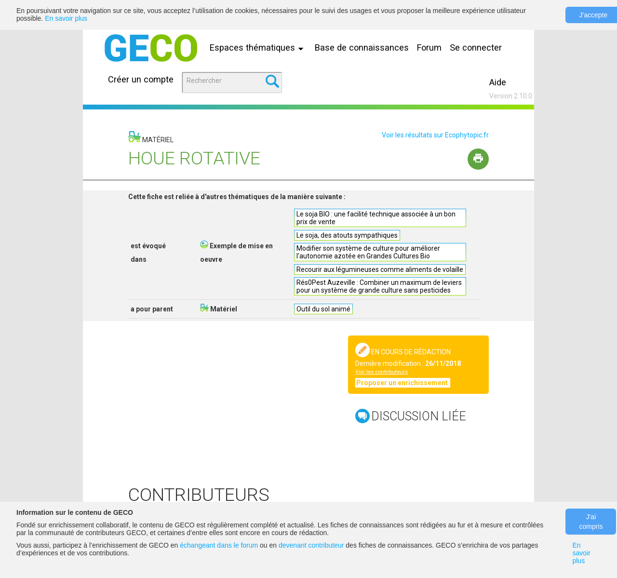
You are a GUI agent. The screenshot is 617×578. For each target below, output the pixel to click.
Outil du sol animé (323, 309)
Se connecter (476, 47)
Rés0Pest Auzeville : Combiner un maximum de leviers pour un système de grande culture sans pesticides (379, 286)
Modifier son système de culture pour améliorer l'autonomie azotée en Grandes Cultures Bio (368, 252)
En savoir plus (66, 18)
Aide (497, 82)
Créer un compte (141, 79)
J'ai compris (591, 521)
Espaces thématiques (259, 47)
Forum (429, 47)
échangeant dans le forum (219, 545)
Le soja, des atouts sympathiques (347, 235)
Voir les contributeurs (381, 372)
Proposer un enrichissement (402, 383)
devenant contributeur (311, 545)
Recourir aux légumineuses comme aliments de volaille (379, 269)
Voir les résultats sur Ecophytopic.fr (435, 135)
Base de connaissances (362, 47)
